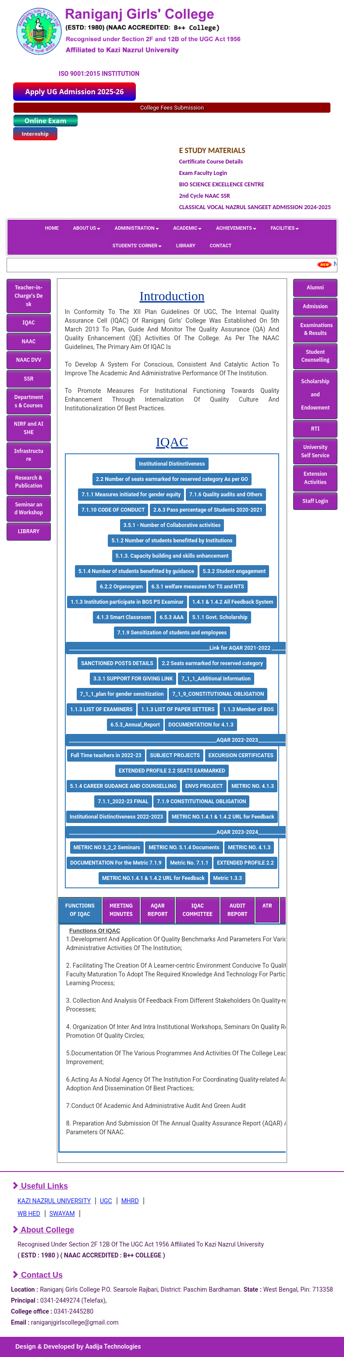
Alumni (315, 287)
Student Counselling (315, 356)
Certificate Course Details (211, 161)
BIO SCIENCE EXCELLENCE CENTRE (221, 184)
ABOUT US (86, 228)
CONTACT (221, 246)
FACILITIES (285, 228)
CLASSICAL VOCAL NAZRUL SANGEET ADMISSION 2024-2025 (255, 207)
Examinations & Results (316, 329)
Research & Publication (28, 482)
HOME (52, 228)
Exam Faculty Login (203, 173)
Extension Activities (315, 478)
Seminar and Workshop (28, 508)
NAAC (29, 341)
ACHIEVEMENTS (236, 228)
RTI (315, 428)
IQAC (28, 322)
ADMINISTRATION (137, 228)
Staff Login (315, 501)
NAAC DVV (28, 359)
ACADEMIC (187, 228)
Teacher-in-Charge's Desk (28, 295)
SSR (28, 378)
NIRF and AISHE (28, 428)
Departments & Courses (28, 401)
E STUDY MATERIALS (212, 150)
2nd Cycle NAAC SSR (204, 195)
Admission (315, 306)
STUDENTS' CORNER (137, 246)
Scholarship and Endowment (315, 394)
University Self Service (315, 451)
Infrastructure (28, 455)
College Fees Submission (172, 107)
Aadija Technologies (113, 1346)
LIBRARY (185, 246)
